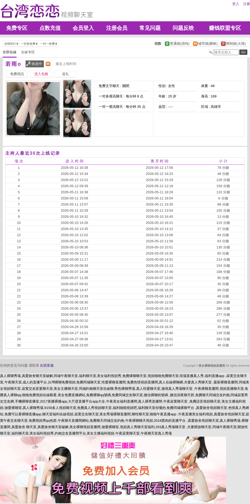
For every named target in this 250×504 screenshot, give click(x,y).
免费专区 (16, 28)
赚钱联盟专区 (225, 28)
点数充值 (50, 28)
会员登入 (83, 28)
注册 (246, 4)
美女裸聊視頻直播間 (212, 365)
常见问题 (150, 28)
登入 (235, 4)
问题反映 (183, 28)
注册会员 (116, 28)
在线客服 (47, 365)
